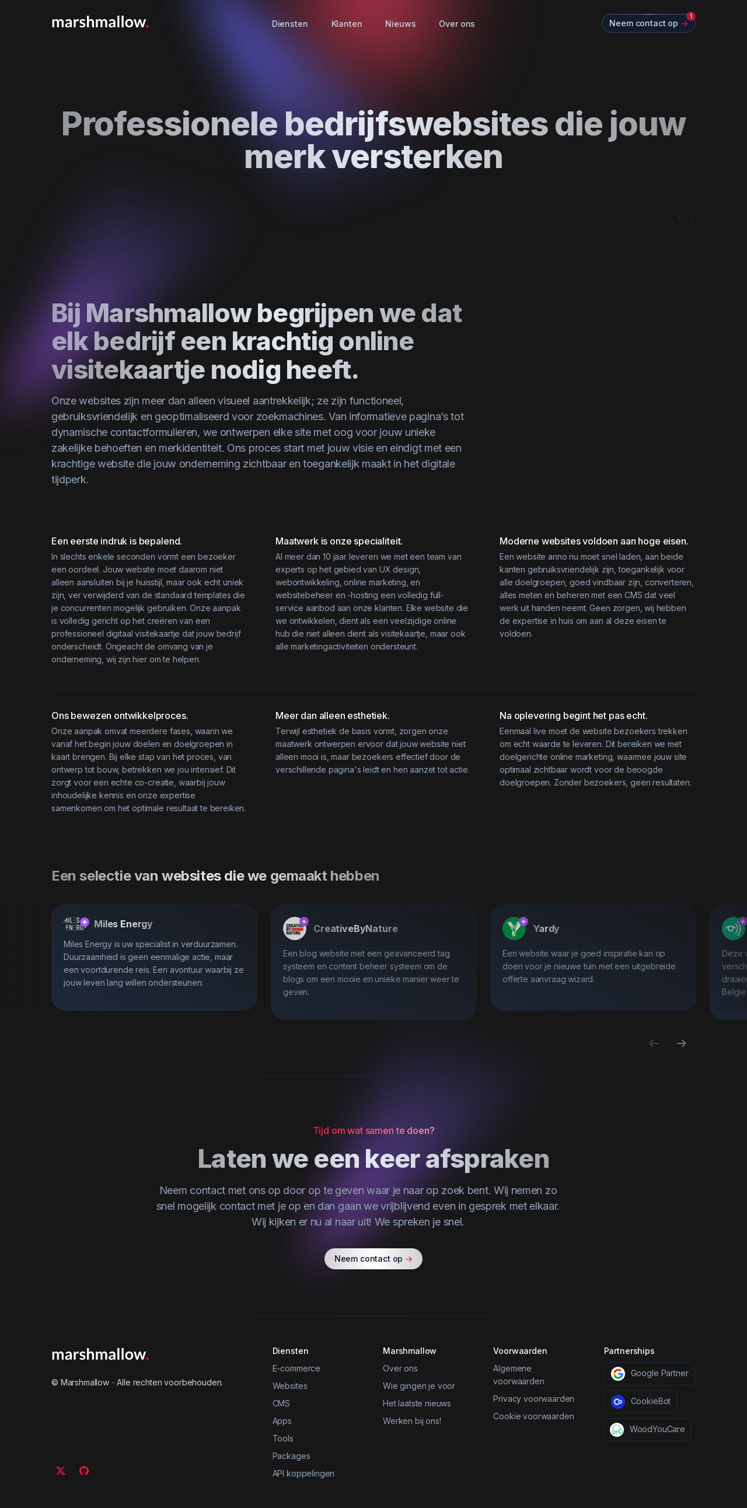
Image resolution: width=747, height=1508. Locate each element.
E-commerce (296, 1368)
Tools (283, 1438)
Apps (282, 1421)
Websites (290, 1386)
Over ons (457, 24)
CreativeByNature (355, 928)
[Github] (84, 1470)
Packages (291, 1456)
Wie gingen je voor (419, 1386)
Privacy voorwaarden (533, 1399)
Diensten (290, 24)
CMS (282, 1403)
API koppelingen (304, 1473)
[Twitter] (60, 1470)
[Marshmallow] (100, 21)
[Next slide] (682, 1043)
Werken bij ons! (412, 1421)
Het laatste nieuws (417, 1403)
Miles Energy (123, 924)
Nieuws (400, 24)
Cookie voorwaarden (533, 1416)
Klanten (346, 24)
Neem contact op (373, 1258)
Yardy (546, 928)
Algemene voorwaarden (518, 1374)
